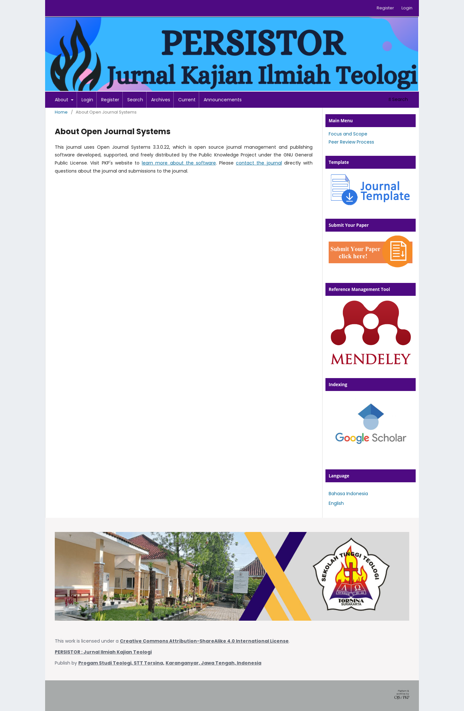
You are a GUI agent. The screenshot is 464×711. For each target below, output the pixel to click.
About (62, 99)
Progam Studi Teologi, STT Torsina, (121, 663)
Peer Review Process (351, 142)
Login (87, 99)
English (336, 503)
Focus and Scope (348, 134)
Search (135, 99)
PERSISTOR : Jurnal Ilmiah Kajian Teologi (103, 652)
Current (187, 99)
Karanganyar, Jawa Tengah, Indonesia (213, 663)
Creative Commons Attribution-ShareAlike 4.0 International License (204, 641)
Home (61, 112)
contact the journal (259, 163)
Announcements (223, 99)
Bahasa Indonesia (348, 493)
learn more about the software (179, 163)
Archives (160, 99)
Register (110, 99)
